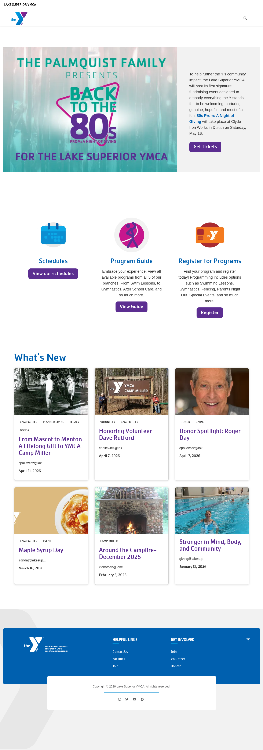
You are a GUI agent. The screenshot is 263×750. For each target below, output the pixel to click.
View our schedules (53, 273)
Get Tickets (205, 147)
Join (115, 666)
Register (210, 312)
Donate (176, 666)
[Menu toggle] (256, 18)
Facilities (119, 659)
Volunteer (178, 659)
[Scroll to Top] (248, 639)
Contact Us (120, 652)
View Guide (131, 306)
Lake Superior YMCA (20, 5)
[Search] (241, 18)
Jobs (174, 652)
